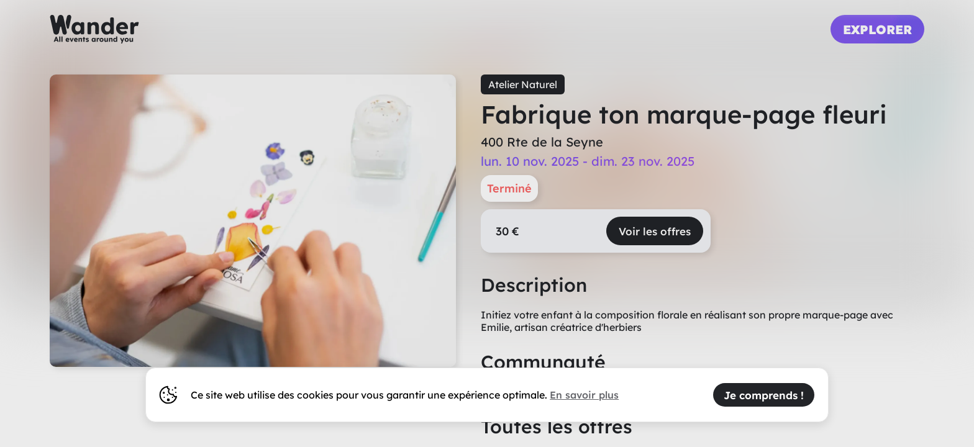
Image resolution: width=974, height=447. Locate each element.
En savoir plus (584, 395)
